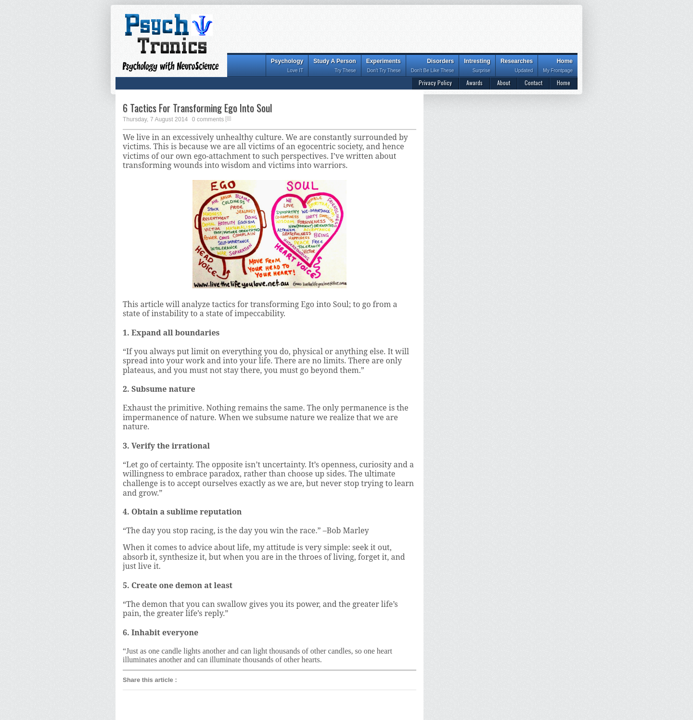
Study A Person (334, 67)
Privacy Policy (435, 82)
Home (558, 67)
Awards (474, 82)
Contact (533, 82)
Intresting (477, 67)
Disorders (432, 67)
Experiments (383, 67)
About (503, 82)
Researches (516, 67)
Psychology (287, 67)
